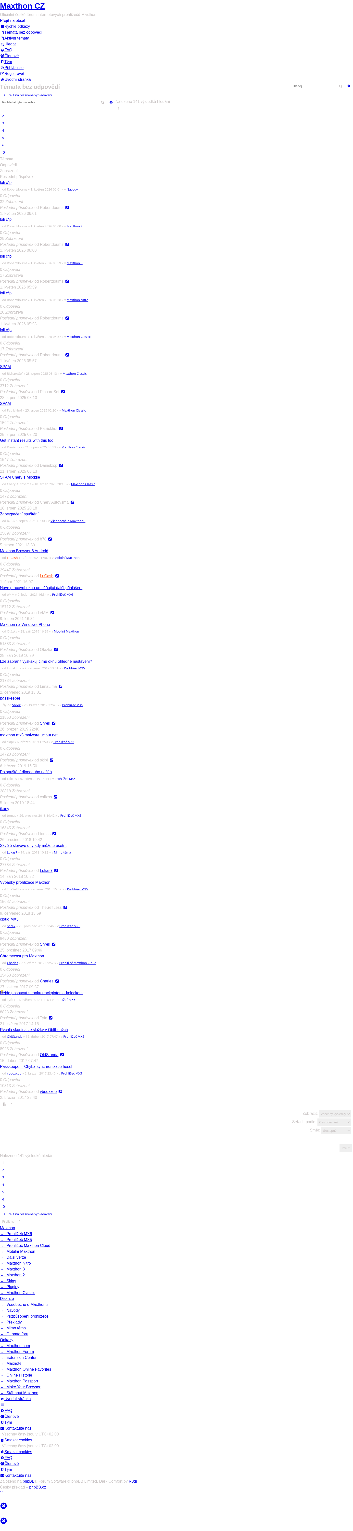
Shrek (16, 705)
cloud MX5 (9, 919)
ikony (4, 809)
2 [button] (3, 115)
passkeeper (10, 698)
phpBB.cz (37, 1487)
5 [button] (3, 138)
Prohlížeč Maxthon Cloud (77, 963)
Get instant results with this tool (27, 440)
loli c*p (6, 182)
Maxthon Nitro (77, 300)
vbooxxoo (14, 1073)
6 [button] (3, 145)
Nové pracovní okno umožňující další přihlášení (41, 588)
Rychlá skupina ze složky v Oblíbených (34, 1030)
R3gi (133, 1481)
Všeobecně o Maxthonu (68, 521)
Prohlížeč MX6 (62, 594)
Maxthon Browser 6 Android (24, 551)
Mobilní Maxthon (67, 557)
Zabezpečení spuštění (19, 514)
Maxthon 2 (75, 226)
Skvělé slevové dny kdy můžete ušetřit (33, 845)
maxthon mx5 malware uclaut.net (29, 735)
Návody (72, 189)
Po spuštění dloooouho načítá (26, 772)
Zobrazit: (327, 1113)
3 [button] (3, 123)
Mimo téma (62, 852)
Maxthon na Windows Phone (25, 624)
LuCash (12, 557)
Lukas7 (12, 852)
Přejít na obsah (13, 20)
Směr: (330, 1130)
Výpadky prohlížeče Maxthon (25, 882)
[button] (4, 152)
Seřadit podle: (321, 1122)
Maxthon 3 (75, 263)
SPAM (5, 367)
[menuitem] (21, 32)
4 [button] (3, 130)
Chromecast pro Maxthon (22, 956)
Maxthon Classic (79, 336)
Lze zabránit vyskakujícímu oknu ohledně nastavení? (46, 661)
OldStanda (14, 1036)
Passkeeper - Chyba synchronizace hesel (36, 1066)
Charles (12, 963)
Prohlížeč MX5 (74, 668)
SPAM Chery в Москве (20, 477)
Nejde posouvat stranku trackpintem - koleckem (41, 993)
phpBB (29, 1481)
